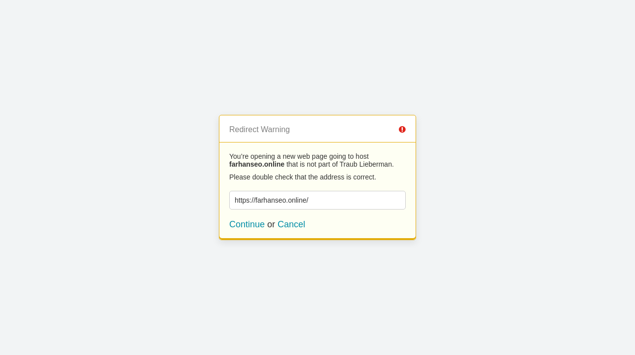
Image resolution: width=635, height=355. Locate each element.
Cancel (291, 224)
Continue (247, 224)
